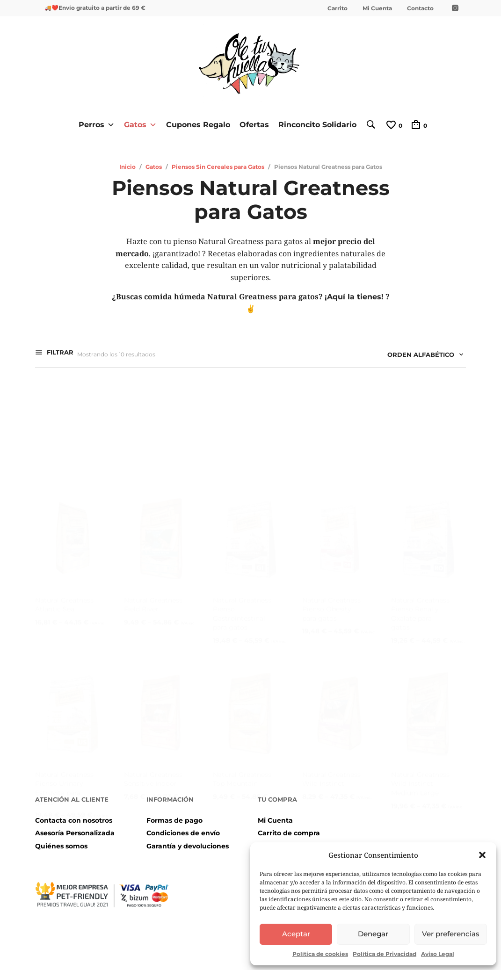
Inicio (127, 166)
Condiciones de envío (183, 833)
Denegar (373, 933)
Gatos (137, 124)
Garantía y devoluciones (187, 845)
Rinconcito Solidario (315, 124)
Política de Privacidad (384, 953)
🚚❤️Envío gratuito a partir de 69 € (94, 7)
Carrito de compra (289, 833)
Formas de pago (174, 820)
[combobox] (422, 356)
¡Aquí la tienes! (354, 296)
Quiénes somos (61, 845)
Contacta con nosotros (73, 820)
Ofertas (251, 124)
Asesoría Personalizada (75, 833)
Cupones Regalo (195, 124)
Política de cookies (320, 953)
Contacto (420, 8)
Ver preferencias (450, 933)
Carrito (337, 8)
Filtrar (59, 353)
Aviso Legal (437, 953)
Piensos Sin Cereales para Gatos (218, 166)
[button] (482, 855)
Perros (94, 124)
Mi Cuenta (377, 8)
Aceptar (296, 933)
